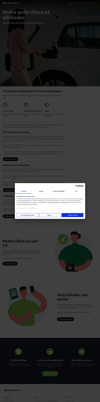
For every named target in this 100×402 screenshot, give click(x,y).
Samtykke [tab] (23, 191)
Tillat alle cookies (72, 215)
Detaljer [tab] (41, 191)
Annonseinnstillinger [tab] (59, 191)
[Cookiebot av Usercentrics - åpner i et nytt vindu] (76, 186)
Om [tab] (76, 191)
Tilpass (50, 215)
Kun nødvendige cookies (28, 215)
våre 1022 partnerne (26, 198)
